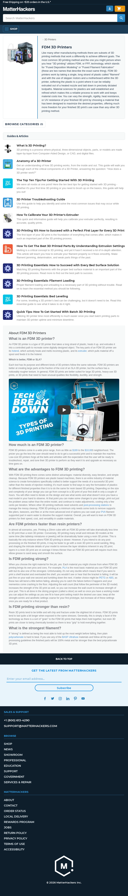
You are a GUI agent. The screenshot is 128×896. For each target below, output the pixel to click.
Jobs (8, 827)
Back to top (64, 658)
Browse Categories (24, 124)
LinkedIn (67, 698)
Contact (10, 805)
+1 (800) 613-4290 (17, 720)
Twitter (52, 698)
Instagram (60, 698)
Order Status (15, 811)
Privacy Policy (15, 838)
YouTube (83, 698)
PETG (102, 577)
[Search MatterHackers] (121, 18)
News (8, 749)
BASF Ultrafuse (70, 637)
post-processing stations (96, 505)
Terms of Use (14, 844)
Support (11, 771)
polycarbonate (16, 637)
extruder (82, 351)
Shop (8, 744)
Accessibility (14, 849)
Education (12, 766)
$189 (75, 450)
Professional (15, 760)
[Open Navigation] (11, 29)
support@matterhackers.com (30, 726)
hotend (15, 351)
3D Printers (50, 39)
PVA (103, 512)
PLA (65, 567)
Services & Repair (17, 782)
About (9, 800)
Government (14, 776)
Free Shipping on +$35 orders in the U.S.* (27, 2)
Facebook (45, 698)
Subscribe (64, 688)
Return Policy (15, 833)
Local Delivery (16, 816)
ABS (111, 577)
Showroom (13, 755)
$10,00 (88, 450)
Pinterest (75, 698)
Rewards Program (19, 822)
